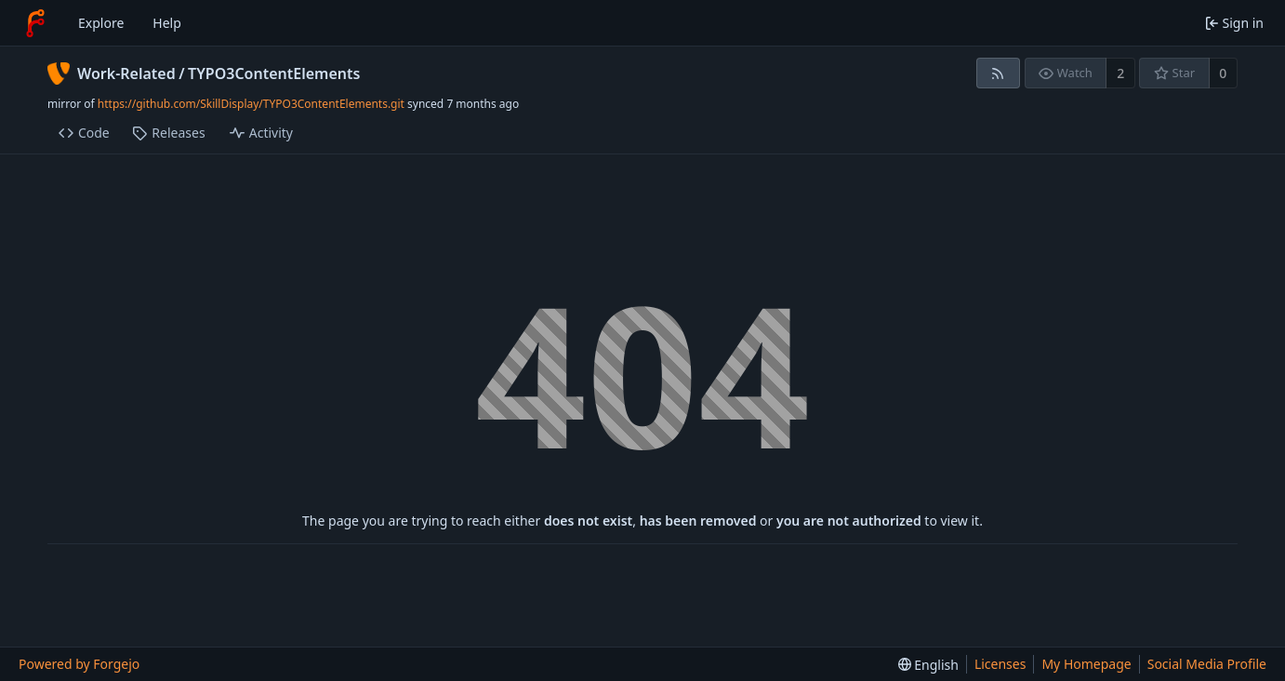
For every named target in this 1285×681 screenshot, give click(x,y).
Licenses (1000, 664)
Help (166, 23)
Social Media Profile (1206, 664)
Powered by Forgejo (79, 664)
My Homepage (1086, 664)
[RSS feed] (998, 73)
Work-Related (126, 73)
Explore (101, 23)
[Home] (35, 23)
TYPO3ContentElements (274, 73)
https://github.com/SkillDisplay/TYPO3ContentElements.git (251, 104)
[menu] (928, 665)
